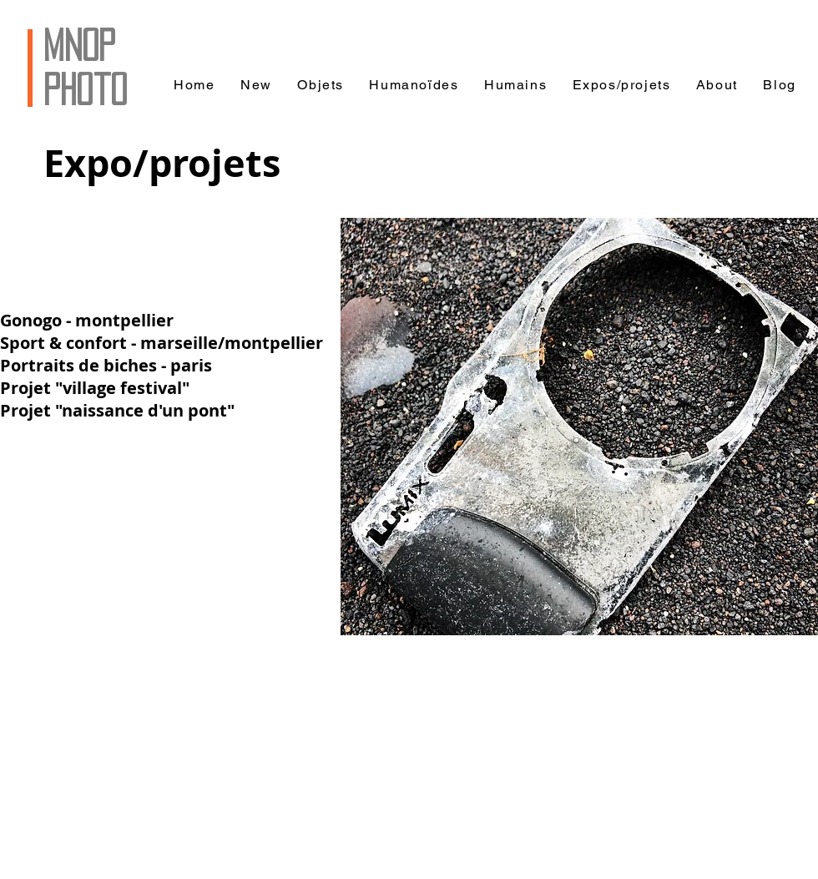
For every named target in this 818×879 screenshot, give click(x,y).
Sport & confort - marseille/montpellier (161, 342)
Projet (27, 410)
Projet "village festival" (94, 387)
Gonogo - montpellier (87, 320)
